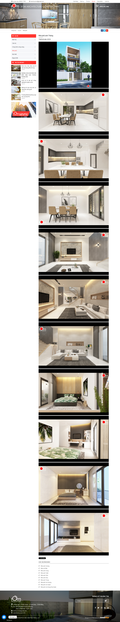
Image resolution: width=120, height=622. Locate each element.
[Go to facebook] (4, 617)
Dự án (19, 30)
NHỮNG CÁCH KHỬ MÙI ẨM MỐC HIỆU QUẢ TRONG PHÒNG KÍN (29, 74)
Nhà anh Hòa (44, 577)
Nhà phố (25, 30)
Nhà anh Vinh (44, 575)
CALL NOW (102, 5)
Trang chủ (13, 30)
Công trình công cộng (18, 47)
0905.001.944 (104, 6)
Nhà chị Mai (44, 568)
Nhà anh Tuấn (44, 573)
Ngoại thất (15, 58)
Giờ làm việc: (19, 1)
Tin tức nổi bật (19, 62)
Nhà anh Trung (45, 580)
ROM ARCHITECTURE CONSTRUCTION (40, 6)
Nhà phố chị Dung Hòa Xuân (48, 587)
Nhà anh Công (45, 570)
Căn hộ (14, 43)
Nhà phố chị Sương (46, 582)
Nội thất (14, 54)
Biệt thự (14, 39)
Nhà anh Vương (45, 566)
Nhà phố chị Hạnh (46, 584)
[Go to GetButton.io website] (9, 620)
